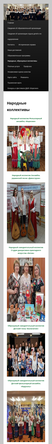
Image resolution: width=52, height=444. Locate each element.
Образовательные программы (19, 56)
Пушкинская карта (14, 83)
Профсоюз (28, 66)
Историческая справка (27, 45)
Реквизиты (25, 77)
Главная (11, 23)
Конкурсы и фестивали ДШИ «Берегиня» (23, 88)
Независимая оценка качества (19, 72)
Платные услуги (14, 66)
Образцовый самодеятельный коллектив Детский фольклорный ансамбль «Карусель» (26, 383)
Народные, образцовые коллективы (22, 61)
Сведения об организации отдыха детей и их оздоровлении (24, 36)
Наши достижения (14, 50)
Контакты (11, 45)
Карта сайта (12, 77)
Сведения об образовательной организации (24, 28)
